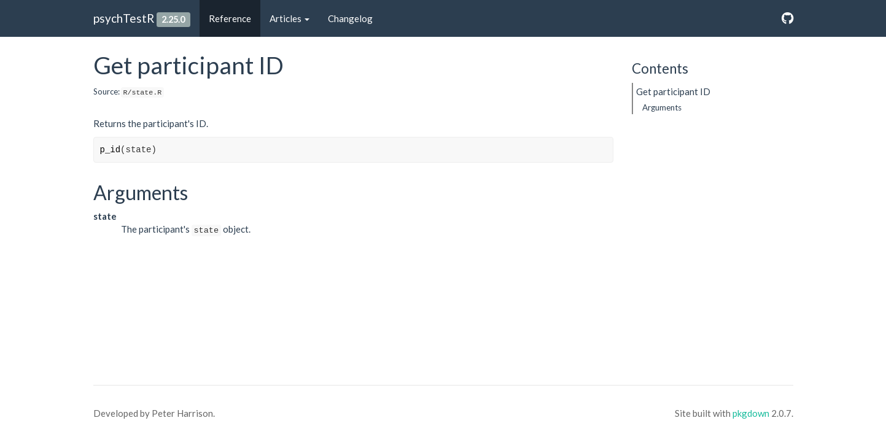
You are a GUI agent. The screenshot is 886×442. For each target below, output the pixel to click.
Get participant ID (673, 91)
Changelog (350, 18)
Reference (230, 18)
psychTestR (123, 18)
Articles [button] (289, 18)
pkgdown (751, 413)
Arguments (662, 107)
